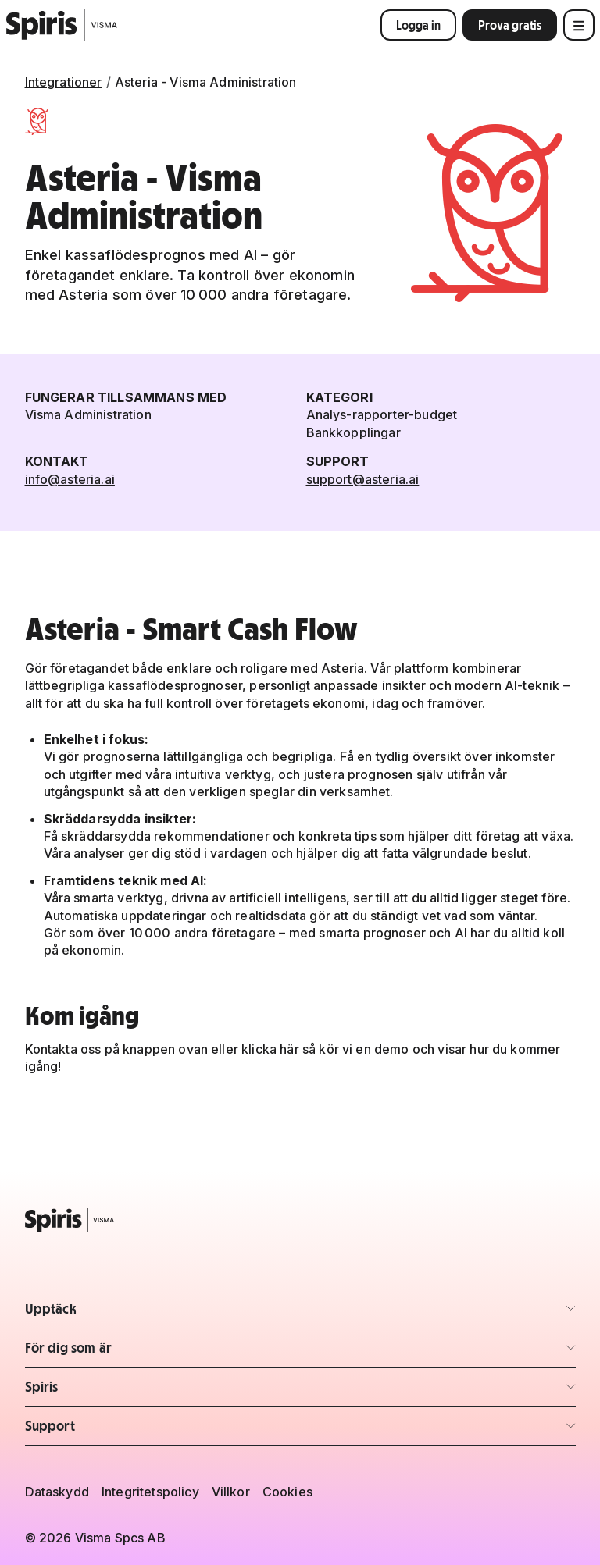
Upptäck (117, 1313)
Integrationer (63, 82)
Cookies (287, 1491)
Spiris (117, 1391)
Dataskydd (57, 1491)
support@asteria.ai (363, 479)
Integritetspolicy (150, 1491)
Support (117, 1430)
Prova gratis (509, 25)
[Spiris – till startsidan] (300, 1220)
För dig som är (117, 1352)
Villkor (231, 1491)
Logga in (418, 25)
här (289, 1049)
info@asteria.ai (70, 479)
